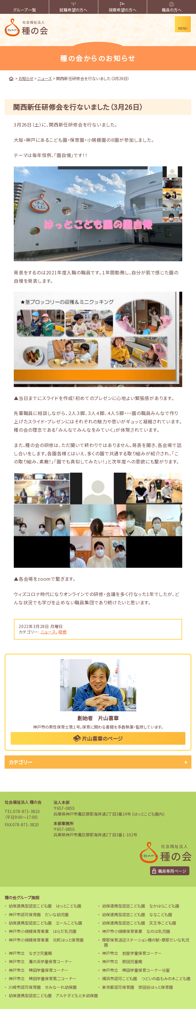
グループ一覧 (24, 7)
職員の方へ (172, 7)
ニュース (48, 632)
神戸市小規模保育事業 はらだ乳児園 (42, 931)
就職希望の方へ (73, 7)
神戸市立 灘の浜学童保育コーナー (40, 961)
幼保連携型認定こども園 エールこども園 (45, 923)
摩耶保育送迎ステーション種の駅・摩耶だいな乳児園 (145, 942)
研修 (62, 632)
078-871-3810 (26, 811)
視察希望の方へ (123, 7)
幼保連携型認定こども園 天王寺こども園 (139, 923)
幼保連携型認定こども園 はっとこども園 (45, 906)
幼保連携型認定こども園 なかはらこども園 (140, 906)
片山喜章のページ (97, 738)
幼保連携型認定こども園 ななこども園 (137, 914)
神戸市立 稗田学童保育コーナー (38, 970)
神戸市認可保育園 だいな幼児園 (39, 914)
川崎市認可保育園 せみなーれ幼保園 (43, 987)
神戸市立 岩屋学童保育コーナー (132, 953)
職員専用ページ (172, 871)
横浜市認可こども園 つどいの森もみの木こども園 (146, 978)
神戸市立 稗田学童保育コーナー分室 (136, 970)
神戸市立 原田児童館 (122, 961)
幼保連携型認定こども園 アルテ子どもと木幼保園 (53, 995)
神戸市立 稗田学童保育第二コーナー (42, 978)
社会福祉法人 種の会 (23, 802)
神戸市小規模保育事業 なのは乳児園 (136, 931)
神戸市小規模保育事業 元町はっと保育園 (46, 940)
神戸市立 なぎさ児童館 (30, 953)
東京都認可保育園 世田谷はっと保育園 (137, 987)
